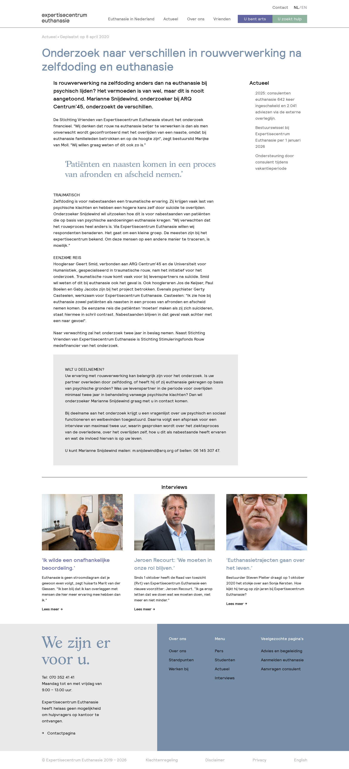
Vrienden (222, 18)
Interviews (225, 677)
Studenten (225, 659)
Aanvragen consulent (281, 668)
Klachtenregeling (162, 759)
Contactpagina (61, 733)
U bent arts (255, 18)
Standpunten (181, 659)
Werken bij (178, 668)
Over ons (195, 18)
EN (304, 7)
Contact (280, 7)
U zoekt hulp (290, 18)
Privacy (259, 759)
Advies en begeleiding (281, 650)
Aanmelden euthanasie (282, 659)
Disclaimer (215, 759)
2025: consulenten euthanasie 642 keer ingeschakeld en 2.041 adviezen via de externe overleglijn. (278, 105)
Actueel (170, 18)
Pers (219, 650)
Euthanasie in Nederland (131, 18)
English (300, 759)
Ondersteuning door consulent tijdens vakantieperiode (274, 162)
